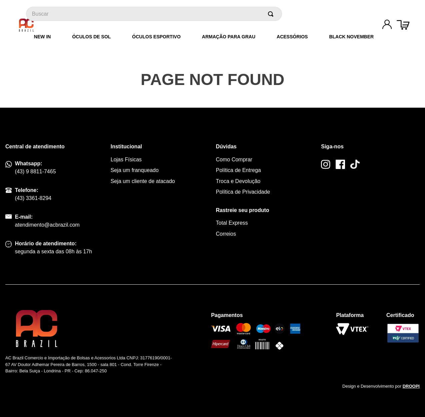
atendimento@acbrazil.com (47, 225)
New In (42, 36)
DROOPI (411, 386)
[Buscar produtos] (272, 13)
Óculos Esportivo (156, 36)
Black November (351, 36)
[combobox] (154, 14)
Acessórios (292, 36)
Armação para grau (228, 36)
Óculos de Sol (91, 36)
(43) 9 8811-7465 (35, 171)
